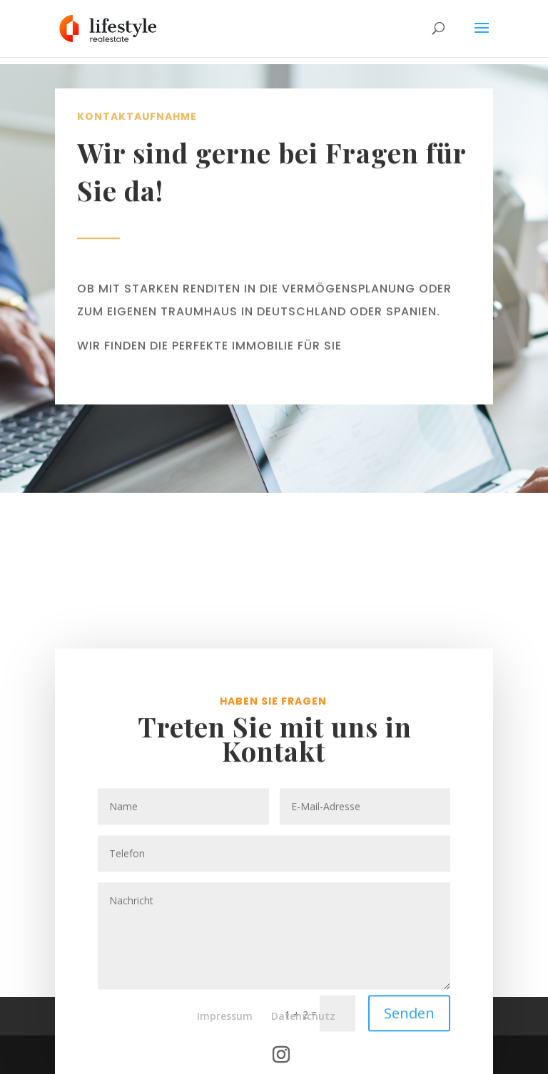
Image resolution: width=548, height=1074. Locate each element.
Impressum (225, 1016)
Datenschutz (303, 1016)
